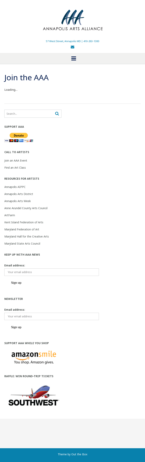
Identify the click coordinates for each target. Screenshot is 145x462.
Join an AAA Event (15, 160)
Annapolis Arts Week (17, 201)
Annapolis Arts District (18, 194)
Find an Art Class (15, 167)
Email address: (14, 265)
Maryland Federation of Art (21, 229)
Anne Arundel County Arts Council (25, 208)
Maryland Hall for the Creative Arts (26, 236)
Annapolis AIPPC (15, 187)
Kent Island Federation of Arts (23, 222)
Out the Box (79, 454)
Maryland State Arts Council (22, 243)
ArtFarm (9, 215)
